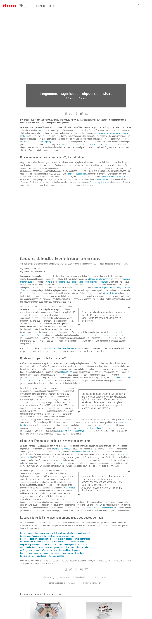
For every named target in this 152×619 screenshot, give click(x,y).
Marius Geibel (66, 300)
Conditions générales (53, 610)
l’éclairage (104, 210)
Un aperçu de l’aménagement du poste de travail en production (47, 464)
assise (40, 58)
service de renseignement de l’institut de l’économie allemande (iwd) (88, 72)
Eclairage (82, 26)
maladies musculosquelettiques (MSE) (39, 69)
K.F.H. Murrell (69, 415)
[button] (65, 42)
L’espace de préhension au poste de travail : (39, 472)
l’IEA (100, 433)
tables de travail (110, 221)
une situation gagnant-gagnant (76, 461)
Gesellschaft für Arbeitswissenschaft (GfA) (99, 435)
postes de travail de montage (96, 263)
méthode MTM (103, 107)
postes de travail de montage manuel (115, 104)
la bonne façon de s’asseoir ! (53, 484)
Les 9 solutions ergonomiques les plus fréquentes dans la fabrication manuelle (53, 469)
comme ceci (61, 391)
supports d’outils (64, 210)
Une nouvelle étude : (29, 475)
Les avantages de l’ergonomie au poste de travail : (41, 461)
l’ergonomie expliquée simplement (72, 472)
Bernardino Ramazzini (63, 376)
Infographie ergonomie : (30, 484)
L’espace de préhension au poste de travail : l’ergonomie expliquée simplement (47, 554)
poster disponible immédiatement (60, 276)
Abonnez (74, 590)
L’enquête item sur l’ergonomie (71, 359)
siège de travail (81, 215)
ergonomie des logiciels (76, 101)
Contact (101, 610)
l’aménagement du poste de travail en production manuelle (63, 475)
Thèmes (40, 6)
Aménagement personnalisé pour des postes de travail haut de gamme (50, 478)
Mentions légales (70, 610)
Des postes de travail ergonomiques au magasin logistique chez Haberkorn (52, 481)
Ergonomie (45, 559)
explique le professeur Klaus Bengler (93, 356)
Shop (52, 6)
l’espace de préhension (99, 110)
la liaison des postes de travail (84, 210)
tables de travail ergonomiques (100, 207)
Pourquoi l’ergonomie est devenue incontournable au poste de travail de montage (55, 467)
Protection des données (87, 610)
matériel (49, 210)
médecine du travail (82, 379)
